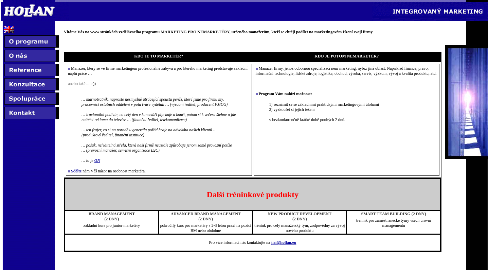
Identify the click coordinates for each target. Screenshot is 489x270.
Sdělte (76, 171)
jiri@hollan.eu (283, 242)
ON (97, 160)
